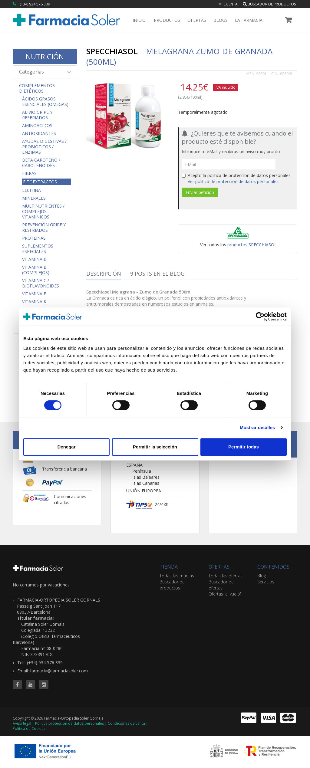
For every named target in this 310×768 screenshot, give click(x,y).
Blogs (220, 20)
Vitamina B (34, 259)
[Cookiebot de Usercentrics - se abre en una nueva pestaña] (260, 316)
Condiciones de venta (126, 723)
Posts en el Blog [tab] (157, 273)
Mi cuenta (228, 4)
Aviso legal (22, 723)
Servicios (265, 582)
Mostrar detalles (257, 427)
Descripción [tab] (103, 273)
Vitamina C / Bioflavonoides (40, 283)
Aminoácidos (37, 125)
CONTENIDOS (273, 566)
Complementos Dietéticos (37, 88)
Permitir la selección (155, 446)
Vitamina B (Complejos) (35, 269)
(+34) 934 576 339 (35, 4)
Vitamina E (34, 294)
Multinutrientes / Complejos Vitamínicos (43, 211)
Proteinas (34, 238)
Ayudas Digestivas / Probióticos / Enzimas (44, 147)
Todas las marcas (177, 576)
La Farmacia (248, 20)
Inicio (139, 20)
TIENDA (169, 566)
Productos (167, 20)
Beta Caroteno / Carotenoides (41, 162)
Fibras (29, 173)
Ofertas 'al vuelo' (225, 594)
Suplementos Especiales (37, 248)
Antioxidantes (39, 133)
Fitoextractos (40, 182)
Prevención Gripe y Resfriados (44, 227)
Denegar (66, 446)
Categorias (45, 71)
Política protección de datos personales (69, 723)
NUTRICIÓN (45, 56)
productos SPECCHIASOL (252, 245)
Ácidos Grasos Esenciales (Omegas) (45, 101)
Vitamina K (34, 301)
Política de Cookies (29, 728)
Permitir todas (243, 446)
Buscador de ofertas (221, 585)
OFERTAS (219, 566)
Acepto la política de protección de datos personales (236, 178)
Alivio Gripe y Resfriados (37, 115)
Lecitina (31, 190)
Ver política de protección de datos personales (233, 181)
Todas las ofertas (225, 576)
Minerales (34, 198)
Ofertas (196, 20)
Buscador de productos (269, 4)
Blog (261, 576)
